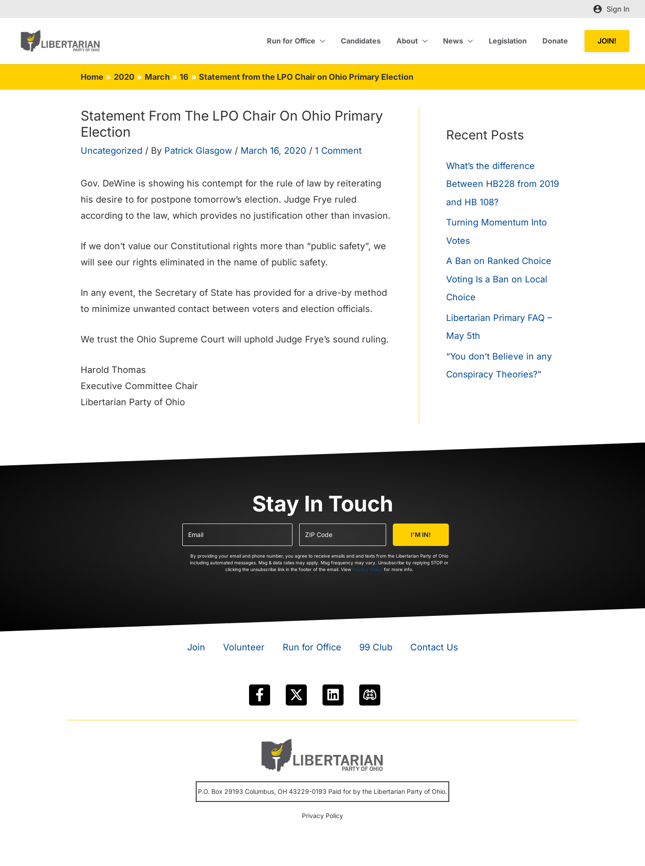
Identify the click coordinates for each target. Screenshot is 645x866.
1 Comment (341, 150)
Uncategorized (112, 150)
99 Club (375, 647)
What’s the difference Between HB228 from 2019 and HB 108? (503, 183)
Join (196, 647)
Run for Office (312, 647)
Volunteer (244, 647)
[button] (607, 41)
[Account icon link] (611, 9)
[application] (327, 40)
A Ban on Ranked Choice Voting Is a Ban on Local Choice (499, 278)
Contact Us (434, 647)
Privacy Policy (368, 569)
